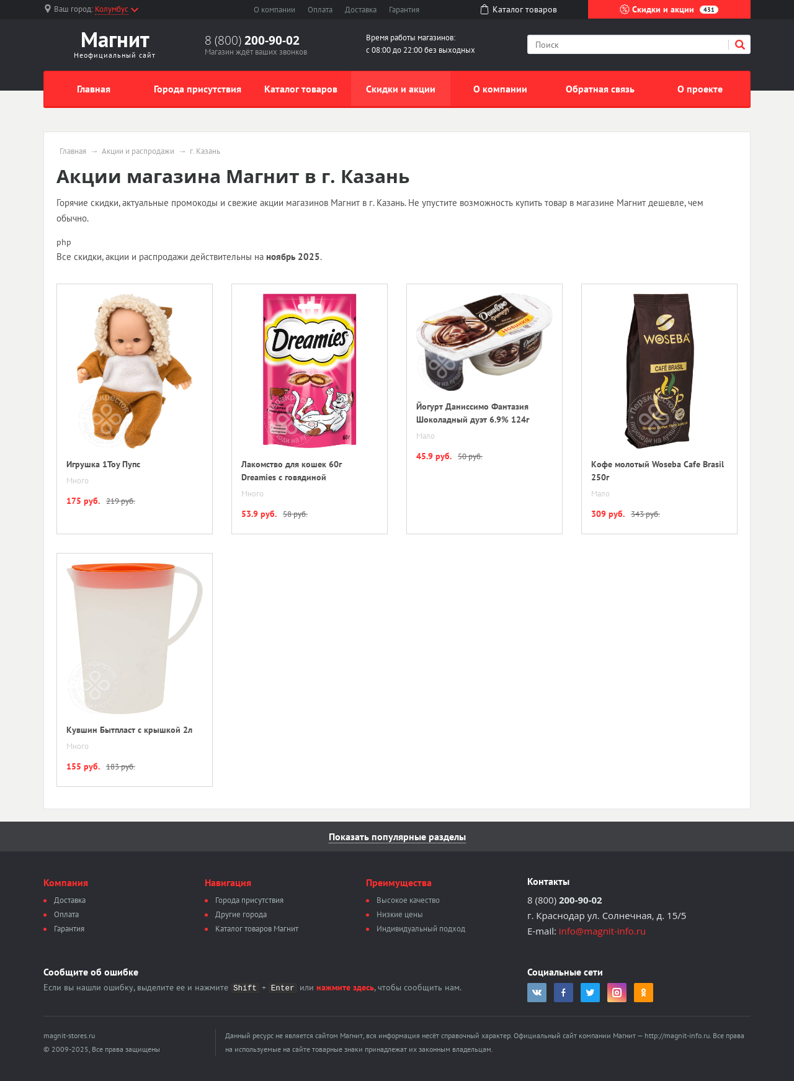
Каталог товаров (300, 89)
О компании (274, 9)
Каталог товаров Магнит (256, 928)
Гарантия (404, 9)
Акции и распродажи (138, 151)
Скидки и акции (669, 9)
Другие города (241, 914)
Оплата (320, 9)
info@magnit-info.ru (602, 931)
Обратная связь (600, 89)
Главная (93, 89)
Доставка (361, 9)
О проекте (700, 89)
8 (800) (252, 40)
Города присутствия (197, 89)
